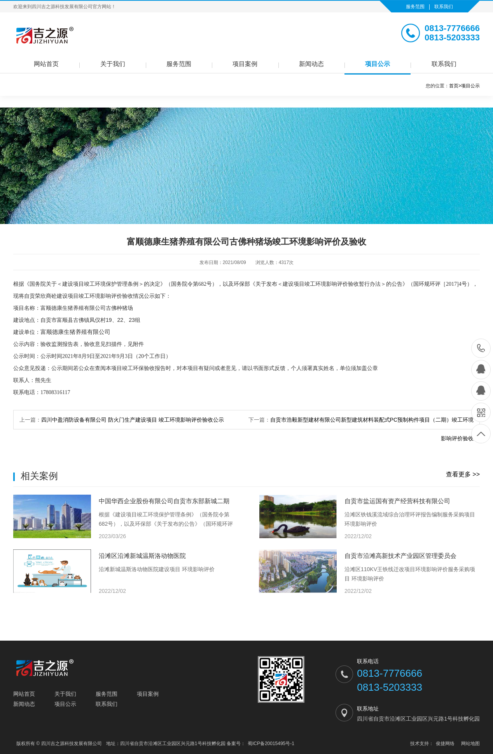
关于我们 (112, 64)
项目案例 (245, 64)
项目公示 (377, 64)
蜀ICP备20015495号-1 (271, 743)
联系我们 (443, 6)
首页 (455, 86)
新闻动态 (311, 64)
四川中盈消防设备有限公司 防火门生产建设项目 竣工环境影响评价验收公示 (132, 420)
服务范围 (415, 6)
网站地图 (470, 743)
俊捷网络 (445, 743)
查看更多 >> (463, 474)
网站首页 (46, 64)
